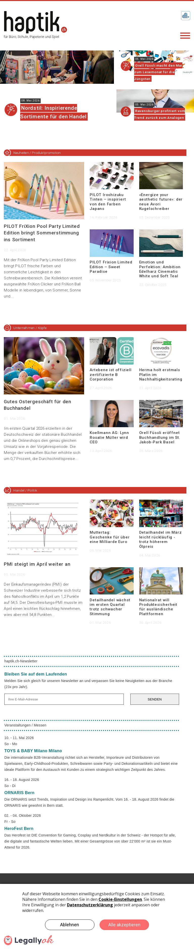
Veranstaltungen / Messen (25, 725)
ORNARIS (19, 792)
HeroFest (18, 828)
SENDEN (155, 699)
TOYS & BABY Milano (33, 750)
